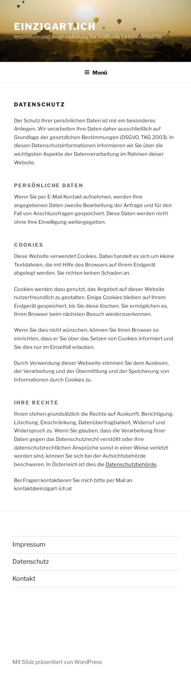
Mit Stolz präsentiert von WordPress (57, 661)
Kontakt (23, 578)
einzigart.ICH (55, 26)
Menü (95, 72)
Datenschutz (30, 561)
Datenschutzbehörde (131, 464)
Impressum (28, 544)
